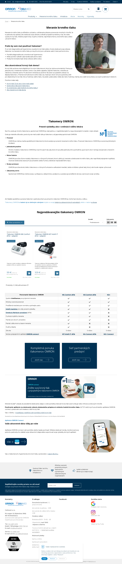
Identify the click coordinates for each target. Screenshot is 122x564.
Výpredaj (90, 16)
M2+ (108, 295)
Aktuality (65, 2)
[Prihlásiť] (98, 9)
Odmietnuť (62, 558)
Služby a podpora (95, 2)
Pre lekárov (106, 2)
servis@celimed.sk (21, 534)
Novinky (81, 16)
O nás (73, 2)
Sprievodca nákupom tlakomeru (18, 86)
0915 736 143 (23, 526)
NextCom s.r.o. (92, 561)
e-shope (94, 202)
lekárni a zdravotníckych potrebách (67, 202)
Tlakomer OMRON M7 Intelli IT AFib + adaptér (46, 235)
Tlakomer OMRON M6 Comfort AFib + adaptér (18, 235)
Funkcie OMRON (82, 2)
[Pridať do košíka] (29, 273)
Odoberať (76, 485)
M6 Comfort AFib (68, 295)
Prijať (44, 558)
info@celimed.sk (20, 2)
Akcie (73, 16)
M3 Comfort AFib (89, 295)
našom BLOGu (53, 454)
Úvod (8, 2)
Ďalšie (115, 2)
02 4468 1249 (15, 531)
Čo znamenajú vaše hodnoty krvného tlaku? (22, 88)
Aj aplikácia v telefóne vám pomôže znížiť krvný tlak (33, 413)
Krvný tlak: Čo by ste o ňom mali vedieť (20, 84)
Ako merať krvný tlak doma (16, 90)
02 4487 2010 (33, 2)
